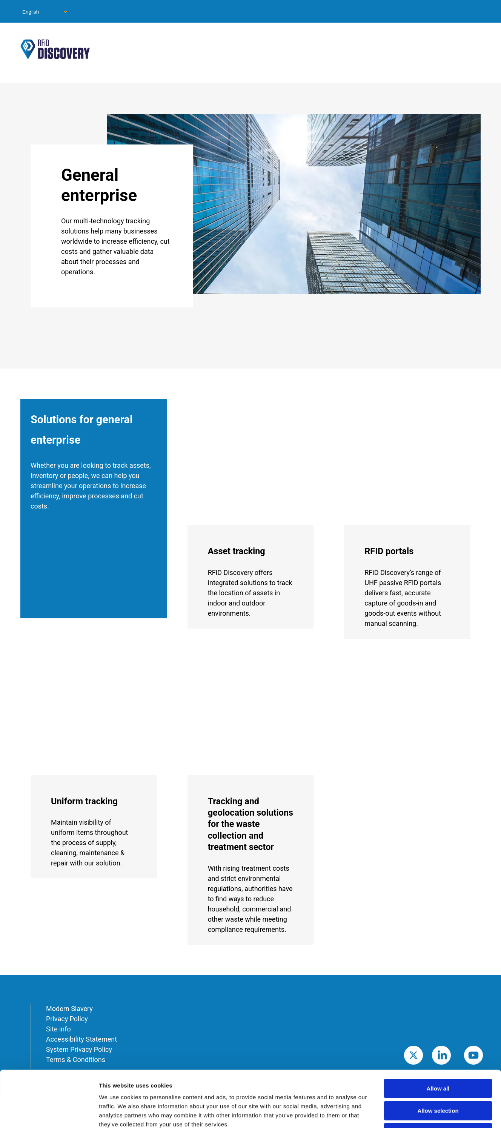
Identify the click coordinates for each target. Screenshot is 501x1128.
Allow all (438, 1036)
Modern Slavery (69, 1009)
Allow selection (437, 1058)
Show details (395, 1113)
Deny (438, 1080)
